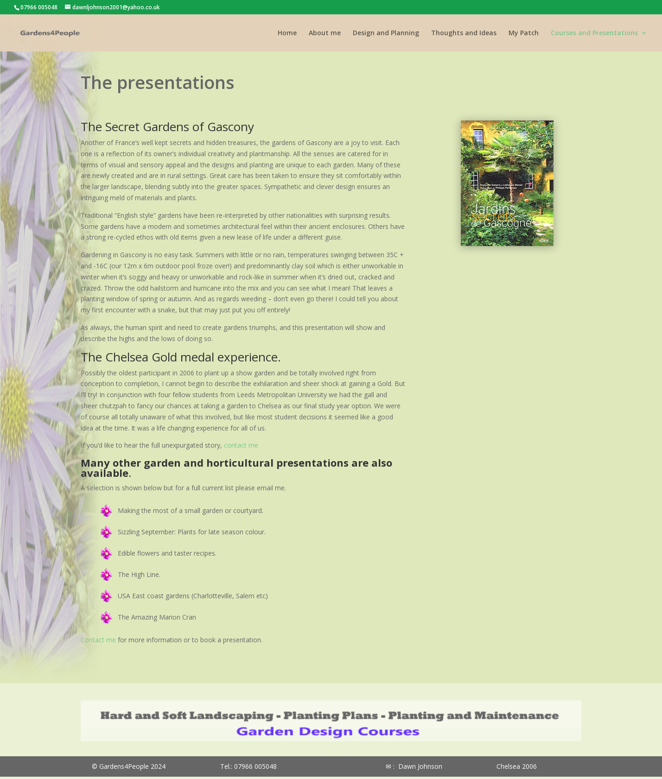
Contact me (98, 639)
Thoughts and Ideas (463, 33)
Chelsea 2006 (516, 766)
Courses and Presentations (594, 33)
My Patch (524, 33)
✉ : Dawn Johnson (414, 766)
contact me (241, 445)
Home (287, 33)
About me (325, 33)
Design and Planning (386, 33)
